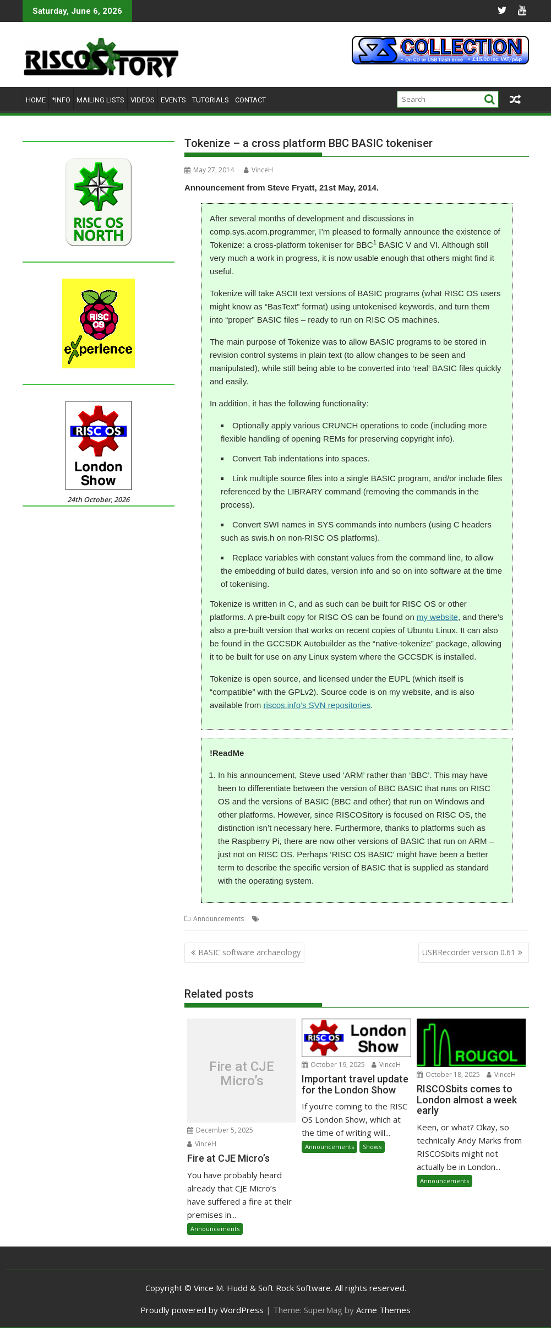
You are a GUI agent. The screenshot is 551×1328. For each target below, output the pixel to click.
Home (36, 100)
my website (437, 617)
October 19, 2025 (333, 1064)
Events (173, 100)
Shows (372, 1146)
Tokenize (352, 918)
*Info (61, 100)
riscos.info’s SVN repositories (316, 705)
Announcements (218, 918)
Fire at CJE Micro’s (241, 1073)
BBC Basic (277, 918)
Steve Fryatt (316, 918)
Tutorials (210, 100)
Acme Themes (383, 1309)
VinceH (258, 170)
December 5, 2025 (220, 1130)
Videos (142, 100)
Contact (250, 100)
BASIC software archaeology (249, 952)
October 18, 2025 (448, 1074)
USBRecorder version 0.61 (468, 952)
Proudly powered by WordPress (202, 1309)
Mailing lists (100, 100)
